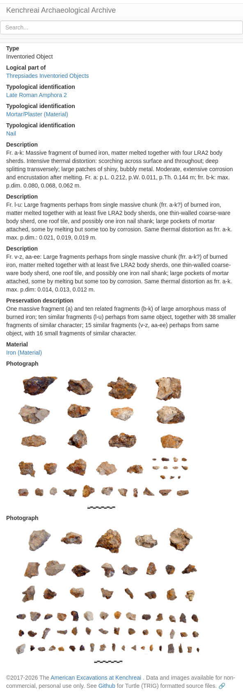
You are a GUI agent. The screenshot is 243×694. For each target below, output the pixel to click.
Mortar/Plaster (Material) (37, 114)
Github (107, 686)
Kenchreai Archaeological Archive (61, 10)
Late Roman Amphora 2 (36, 95)
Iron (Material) (24, 352)
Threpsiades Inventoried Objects (47, 75)
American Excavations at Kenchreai (95, 677)
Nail (11, 133)
